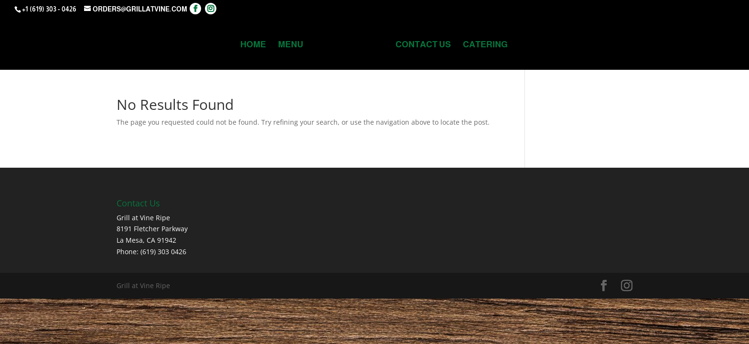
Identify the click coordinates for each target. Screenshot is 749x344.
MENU (290, 45)
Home (253, 45)
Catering (485, 45)
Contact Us (423, 45)
